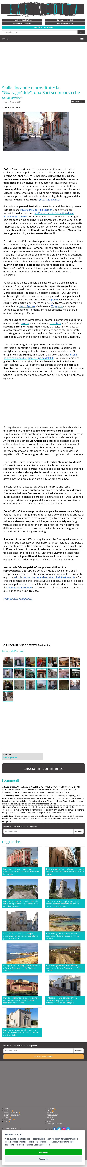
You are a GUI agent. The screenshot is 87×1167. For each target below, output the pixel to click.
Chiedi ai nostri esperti (12, 1128)
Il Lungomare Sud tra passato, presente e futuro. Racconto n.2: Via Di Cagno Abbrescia (22, 968)
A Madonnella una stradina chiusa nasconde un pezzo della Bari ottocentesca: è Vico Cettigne (61, 1000)
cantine (25, 323)
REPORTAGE (8, 1119)
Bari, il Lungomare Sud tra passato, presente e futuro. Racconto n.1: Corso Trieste (64, 968)
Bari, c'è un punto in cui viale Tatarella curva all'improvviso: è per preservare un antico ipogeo (21, 903)
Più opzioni (43, 1159)
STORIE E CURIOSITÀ (11, 1113)
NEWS (6, 1121)
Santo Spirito (27, 306)
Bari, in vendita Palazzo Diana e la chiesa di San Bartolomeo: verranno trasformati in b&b (65, 871)
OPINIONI (50, 1109)
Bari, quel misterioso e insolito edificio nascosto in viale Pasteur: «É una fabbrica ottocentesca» (21, 1000)
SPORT (49, 1111)
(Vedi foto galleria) (49, 199)
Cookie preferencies (54, 1123)
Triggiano (57, 306)
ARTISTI (7, 1117)
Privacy (49, 1121)
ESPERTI (50, 1113)
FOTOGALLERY (52, 1115)
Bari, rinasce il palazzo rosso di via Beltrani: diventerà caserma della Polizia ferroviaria (21, 871)
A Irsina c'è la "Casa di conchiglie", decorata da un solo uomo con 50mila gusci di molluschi (20, 935)
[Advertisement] (43, 64)
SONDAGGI (51, 1117)
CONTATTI (50, 1119)
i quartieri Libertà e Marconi (36, 209)
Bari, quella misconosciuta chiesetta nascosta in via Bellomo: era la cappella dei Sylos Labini (21, 1032)
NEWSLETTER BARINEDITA (20, 826)
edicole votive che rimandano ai (33, 577)
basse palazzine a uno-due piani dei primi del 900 (40, 356)
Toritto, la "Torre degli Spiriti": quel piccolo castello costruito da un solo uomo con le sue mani (62, 903)
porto (54, 299)
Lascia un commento (44, 768)
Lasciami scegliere (42, 1145)
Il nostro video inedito (43, 1056)
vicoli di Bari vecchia (63, 577)
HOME (6, 1109)
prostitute (55, 323)
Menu (5, 38)
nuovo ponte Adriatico (18, 587)
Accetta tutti (43, 1152)
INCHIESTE (7, 1111)
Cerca (81, 32)
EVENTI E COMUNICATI (12, 1115)
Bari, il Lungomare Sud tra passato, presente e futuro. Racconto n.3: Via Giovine (62, 935)
